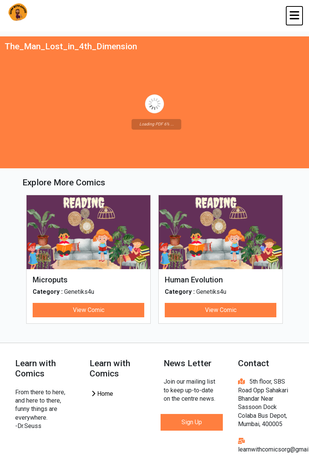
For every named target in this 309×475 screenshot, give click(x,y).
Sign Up (191, 422)
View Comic (88, 310)
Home (102, 393)
